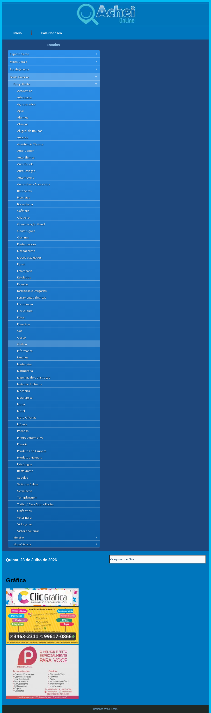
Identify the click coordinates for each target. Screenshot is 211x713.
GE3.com (112, 709)
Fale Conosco (51, 33)
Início (18, 33)
